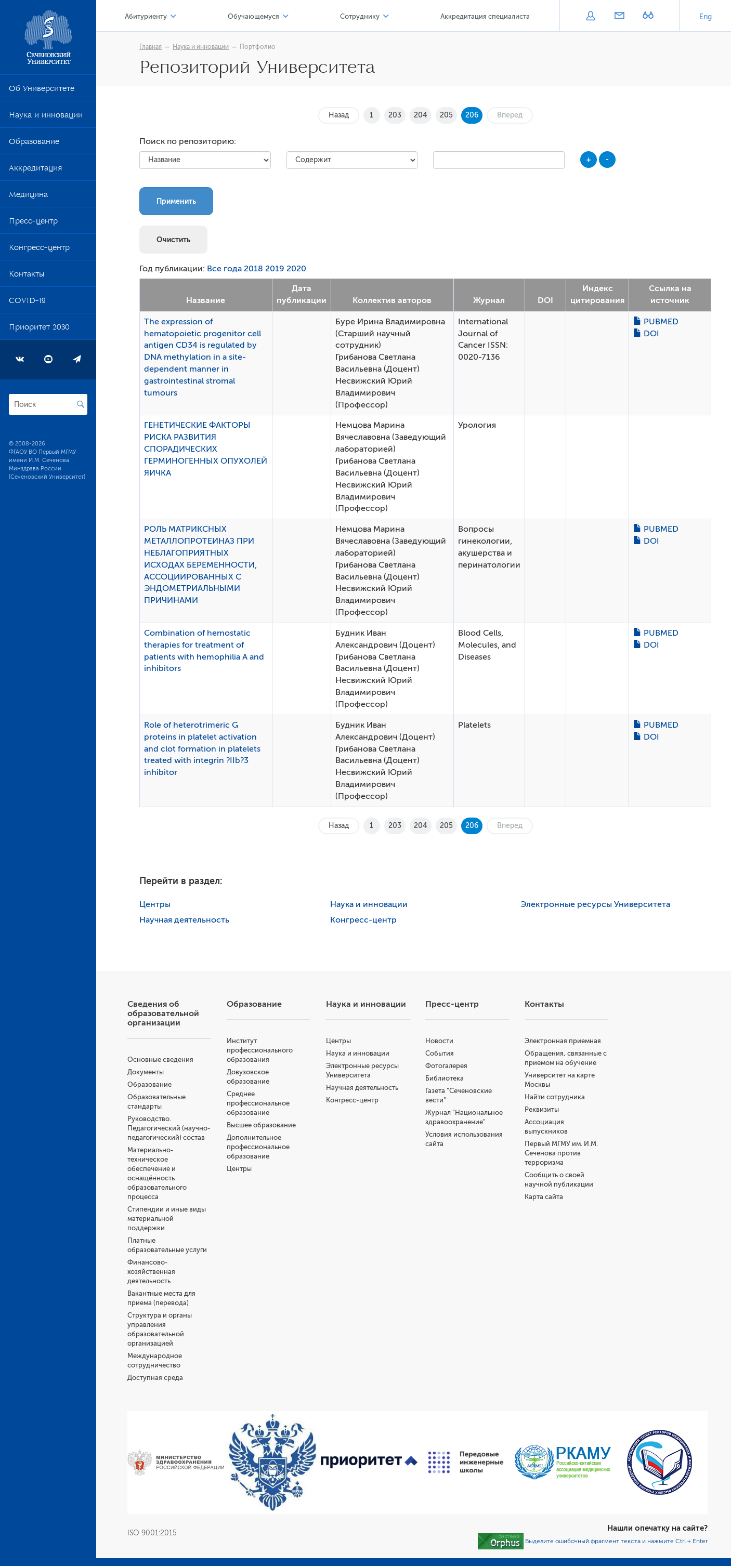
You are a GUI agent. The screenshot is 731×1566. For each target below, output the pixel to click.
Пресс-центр (33, 223)
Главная (150, 46)
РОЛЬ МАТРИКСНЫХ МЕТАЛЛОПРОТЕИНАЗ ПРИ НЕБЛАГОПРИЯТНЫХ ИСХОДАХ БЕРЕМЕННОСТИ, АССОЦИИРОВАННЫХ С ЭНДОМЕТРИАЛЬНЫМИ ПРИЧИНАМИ (200, 564)
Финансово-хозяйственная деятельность (151, 1271)
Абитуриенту (146, 16)
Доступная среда (155, 1377)
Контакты (26, 276)
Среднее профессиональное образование (258, 1103)
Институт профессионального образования (260, 1050)
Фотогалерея (446, 1066)
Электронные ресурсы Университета (595, 904)
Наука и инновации (46, 117)
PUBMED (655, 321)
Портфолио (258, 46)
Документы (145, 1072)
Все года (224, 268)
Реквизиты (542, 1109)
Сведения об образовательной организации (163, 1013)
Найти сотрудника (555, 1097)
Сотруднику (360, 16)
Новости (439, 1041)
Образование (34, 143)
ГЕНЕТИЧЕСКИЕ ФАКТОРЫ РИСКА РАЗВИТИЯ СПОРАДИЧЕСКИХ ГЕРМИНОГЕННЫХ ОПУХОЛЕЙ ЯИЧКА (205, 448)
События (439, 1053)
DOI (646, 333)
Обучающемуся (253, 16)
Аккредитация (35, 170)
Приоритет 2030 (39, 329)
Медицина (28, 196)
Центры (155, 904)
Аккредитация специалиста (485, 16)
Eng (705, 17)
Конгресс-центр (39, 249)
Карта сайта (544, 1197)
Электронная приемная (563, 1041)
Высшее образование (261, 1125)
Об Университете (41, 90)
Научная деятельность (184, 920)
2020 (296, 268)
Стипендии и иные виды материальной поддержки (166, 1218)
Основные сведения (160, 1059)
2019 (274, 268)
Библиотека (444, 1078)
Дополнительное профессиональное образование (258, 1147)
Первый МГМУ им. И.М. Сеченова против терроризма (561, 1153)
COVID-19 (27, 302)
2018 (253, 268)
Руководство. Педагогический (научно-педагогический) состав (169, 1128)
